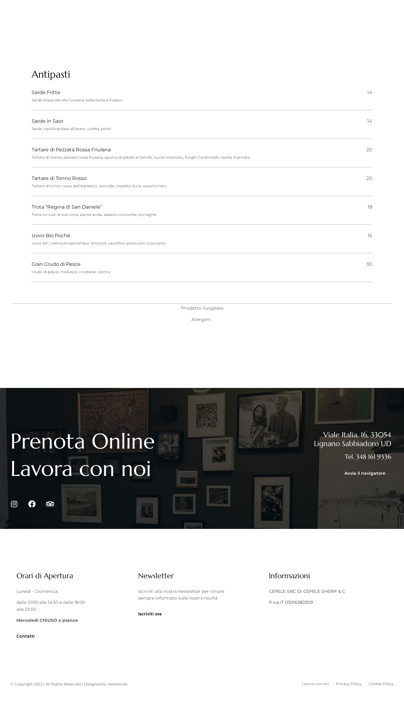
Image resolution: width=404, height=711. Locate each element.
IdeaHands (117, 702)
